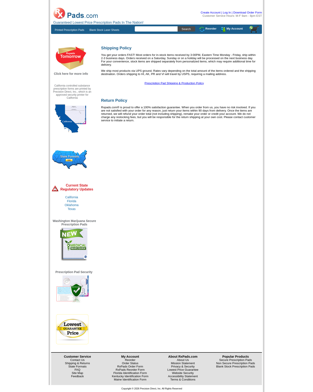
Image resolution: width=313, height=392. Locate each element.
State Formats (77, 366)
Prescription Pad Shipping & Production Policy (174, 83)
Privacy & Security (183, 366)
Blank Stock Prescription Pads (235, 366)
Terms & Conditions (182, 379)
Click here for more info (71, 73)
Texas (72, 209)
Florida (71, 201)
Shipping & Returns (77, 363)
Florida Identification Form (130, 373)
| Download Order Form (247, 12)
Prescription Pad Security (73, 272)
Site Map (77, 373)
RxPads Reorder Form (130, 369)
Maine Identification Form (130, 379)
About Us (183, 360)
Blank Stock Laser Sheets (104, 30)
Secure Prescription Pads (235, 360)
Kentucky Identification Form (130, 376)
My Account (234, 28)
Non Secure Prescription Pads (235, 363)
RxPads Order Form (130, 366)
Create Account (210, 12)
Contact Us (77, 360)
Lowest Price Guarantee (182, 369)
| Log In (226, 12)
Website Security (183, 373)
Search (186, 29)
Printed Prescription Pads (69, 30)
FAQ (77, 369)
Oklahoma (72, 205)
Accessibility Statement (183, 376)
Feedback (77, 376)
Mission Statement (183, 363)
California (71, 197)
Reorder (210, 28)
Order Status (130, 363)
